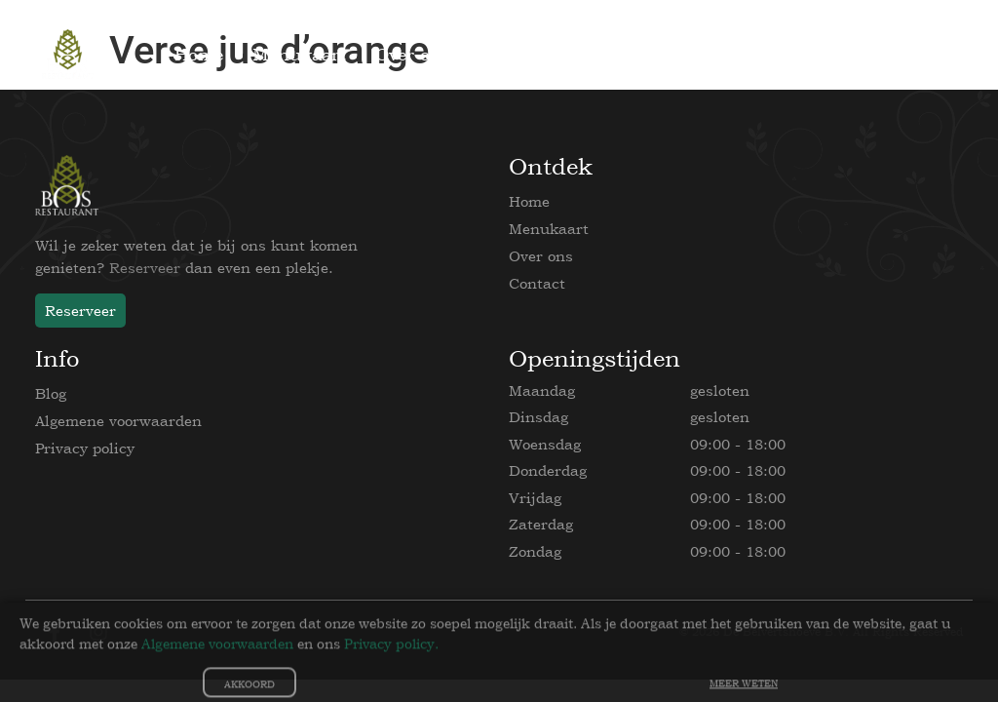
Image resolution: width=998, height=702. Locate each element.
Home (529, 201)
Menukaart (549, 228)
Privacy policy (84, 448)
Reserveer (144, 267)
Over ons (541, 256)
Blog (50, 393)
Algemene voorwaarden (118, 420)
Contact (537, 283)
